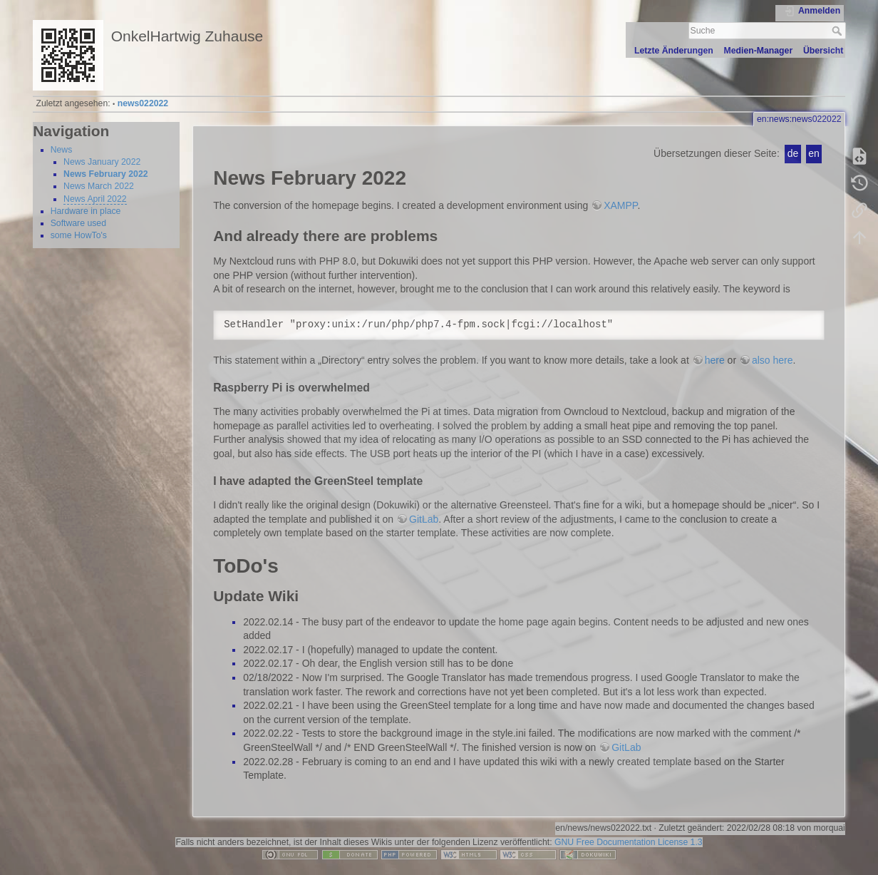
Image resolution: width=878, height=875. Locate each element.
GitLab (423, 519)
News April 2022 (95, 199)
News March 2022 (98, 186)
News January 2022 (101, 162)
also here (772, 360)
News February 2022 (105, 174)
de (793, 153)
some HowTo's (79, 235)
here (715, 360)
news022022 (143, 103)
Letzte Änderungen (673, 51)
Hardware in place (86, 211)
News (62, 150)
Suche (838, 31)
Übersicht (823, 51)
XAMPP (620, 205)
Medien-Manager (758, 51)
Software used (78, 223)
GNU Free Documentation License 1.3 (628, 842)
